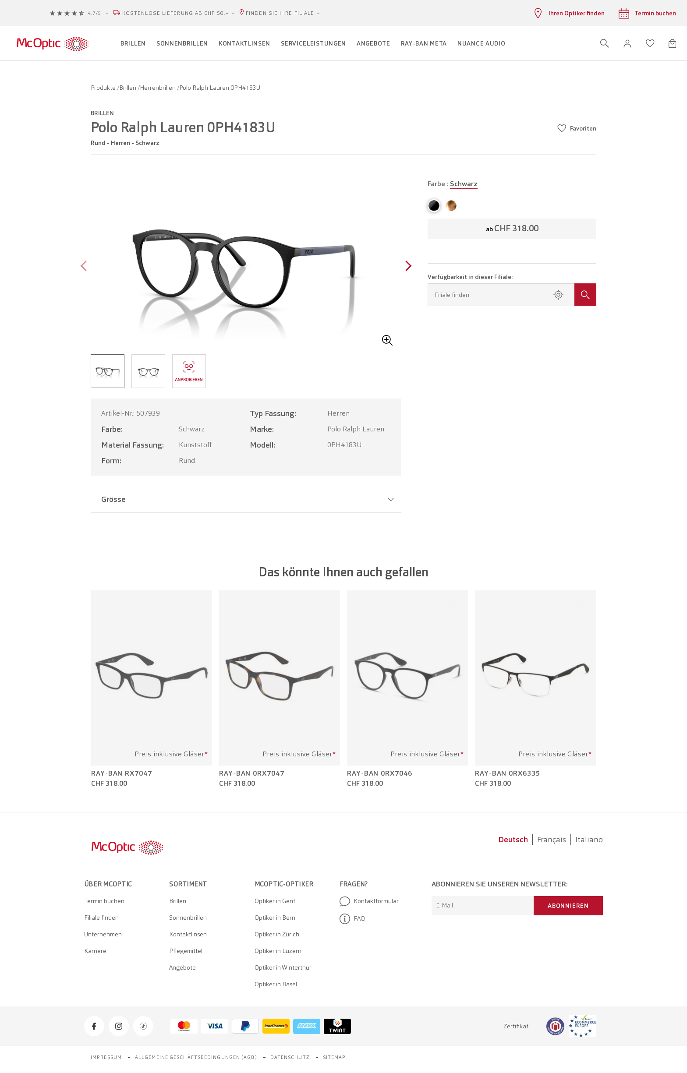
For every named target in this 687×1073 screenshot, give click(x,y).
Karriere (95, 951)
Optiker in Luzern (278, 951)
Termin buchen (104, 901)
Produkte (104, 88)
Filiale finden (101, 917)
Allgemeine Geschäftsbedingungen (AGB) (196, 1057)
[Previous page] (85, 266)
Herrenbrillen (158, 88)
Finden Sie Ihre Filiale (280, 13)
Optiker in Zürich (277, 934)
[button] (627, 44)
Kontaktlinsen (188, 934)
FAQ (352, 919)
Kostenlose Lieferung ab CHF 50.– (175, 13)
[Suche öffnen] (604, 43)
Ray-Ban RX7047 (121, 773)
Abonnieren (568, 906)
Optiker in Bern (275, 917)
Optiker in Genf (275, 901)
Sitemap (334, 1057)
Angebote (182, 967)
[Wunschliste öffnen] (650, 43)
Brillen (128, 88)
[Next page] (406, 266)
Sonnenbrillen (188, 917)
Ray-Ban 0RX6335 (507, 773)
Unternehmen (103, 934)
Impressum (106, 1057)
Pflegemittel (185, 951)
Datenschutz (290, 1057)
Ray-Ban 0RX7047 (251, 773)
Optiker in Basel (276, 984)
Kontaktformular (369, 901)
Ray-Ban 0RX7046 (379, 773)
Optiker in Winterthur (283, 967)
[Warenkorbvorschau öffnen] (672, 43)
